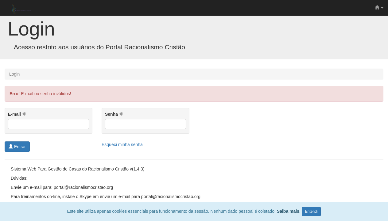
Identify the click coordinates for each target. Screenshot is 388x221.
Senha (114, 114)
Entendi (311, 211)
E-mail (17, 114)
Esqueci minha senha (122, 144)
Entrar (17, 146)
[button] (379, 7)
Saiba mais (288, 211)
